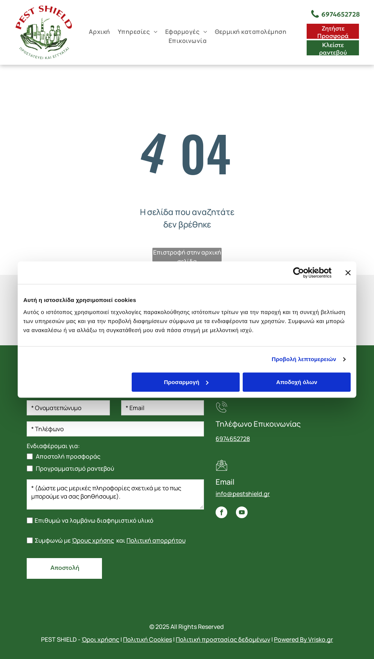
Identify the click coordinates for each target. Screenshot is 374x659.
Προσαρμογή (186, 382)
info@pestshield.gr (243, 494)
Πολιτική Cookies (147, 639)
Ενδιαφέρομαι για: (53, 446)
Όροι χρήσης (100, 639)
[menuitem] (99, 31)
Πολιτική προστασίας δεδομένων (223, 639)
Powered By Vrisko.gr (303, 639)
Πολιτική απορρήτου (155, 540)
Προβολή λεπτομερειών (304, 359)
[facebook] (221, 513)
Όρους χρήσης (93, 540)
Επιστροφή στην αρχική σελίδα (187, 255)
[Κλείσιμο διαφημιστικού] (348, 272)
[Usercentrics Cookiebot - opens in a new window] (298, 272)
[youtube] (242, 513)
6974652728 (233, 439)
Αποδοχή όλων (296, 382)
